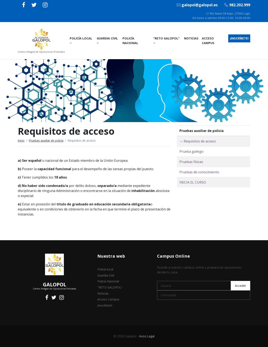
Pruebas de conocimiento (199, 172)
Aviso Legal (147, 336)
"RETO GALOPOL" (166, 40)
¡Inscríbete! (239, 38)
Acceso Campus (208, 40)
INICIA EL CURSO (192, 182)
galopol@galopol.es (197, 5)
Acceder (240, 286)
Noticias (191, 38)
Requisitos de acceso (200, 141)
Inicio (21, 140)
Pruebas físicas (191, 161)
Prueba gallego (191, 151)
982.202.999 (237, 5)
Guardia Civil (107, 40)
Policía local (81, 40)
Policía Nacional (130, 40)
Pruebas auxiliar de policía (46, 140)
